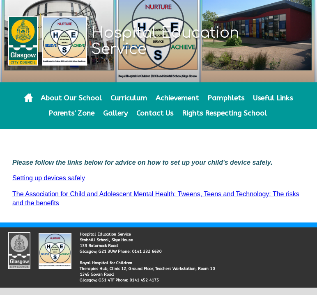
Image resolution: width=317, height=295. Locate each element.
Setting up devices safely (48, 178)
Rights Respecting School (224, 113)
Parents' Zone (71, 113)
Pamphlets (225, 98)
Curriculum (128, 98)
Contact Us (154, 113)
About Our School (71, 98)
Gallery (115, 113)
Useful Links (273, 98)
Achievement (177, 98)
